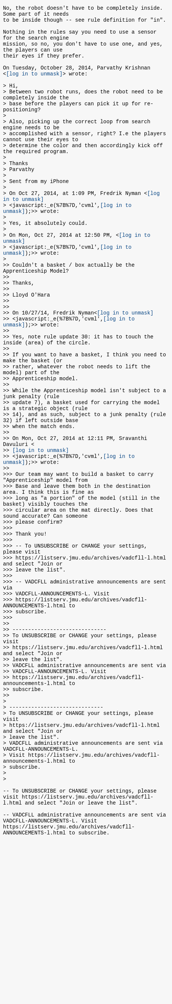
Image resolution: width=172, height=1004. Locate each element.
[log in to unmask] (34, 86)
